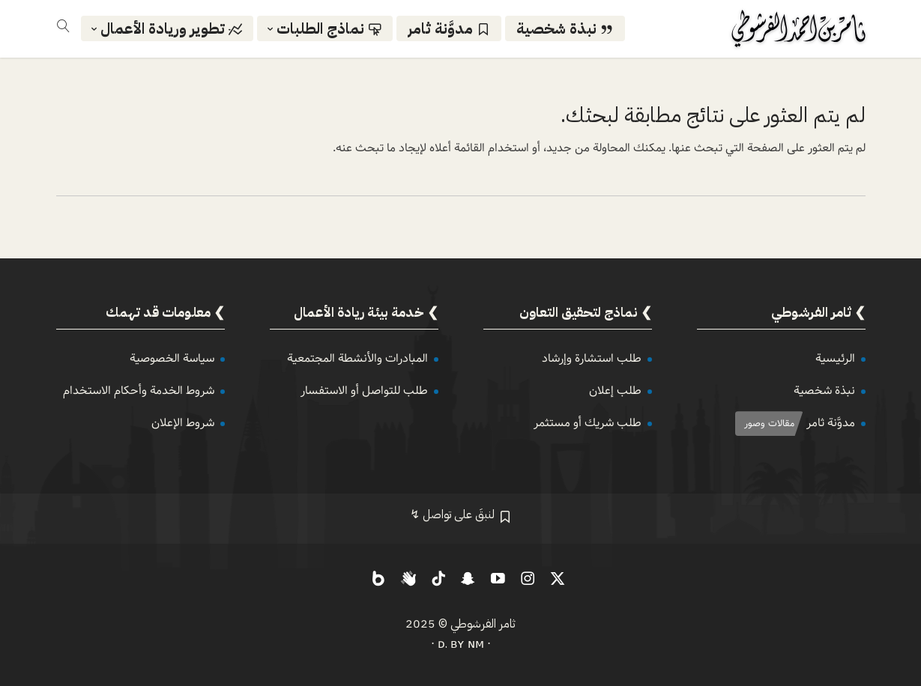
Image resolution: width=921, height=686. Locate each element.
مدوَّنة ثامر (830, 422)
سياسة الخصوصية (172, 358)
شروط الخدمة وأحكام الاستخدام (138, 390)
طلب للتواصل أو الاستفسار (364, 390)
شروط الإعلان (182, 422)
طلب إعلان (615, 390)
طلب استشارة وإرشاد (591, 358)
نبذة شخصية (824, 390)
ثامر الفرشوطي (483, 624)
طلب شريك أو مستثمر (587, 422)
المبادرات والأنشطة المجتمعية (357, 358)
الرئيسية (835, 358)
